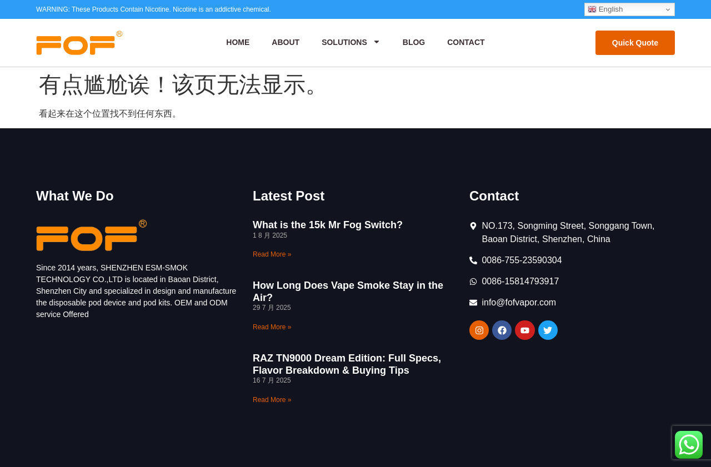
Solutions (351, 42)
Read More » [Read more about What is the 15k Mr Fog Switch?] (272, 254)
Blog (414, 42)
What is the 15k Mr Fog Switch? (328, 224)
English (605, 9)
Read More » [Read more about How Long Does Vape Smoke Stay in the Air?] (272, 327)
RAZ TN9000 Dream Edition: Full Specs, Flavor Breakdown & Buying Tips (347, 364)
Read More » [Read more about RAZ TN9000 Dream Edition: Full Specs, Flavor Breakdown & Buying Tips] (272, 400)
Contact (465, 42)
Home (237, 42)
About (285, 42)
